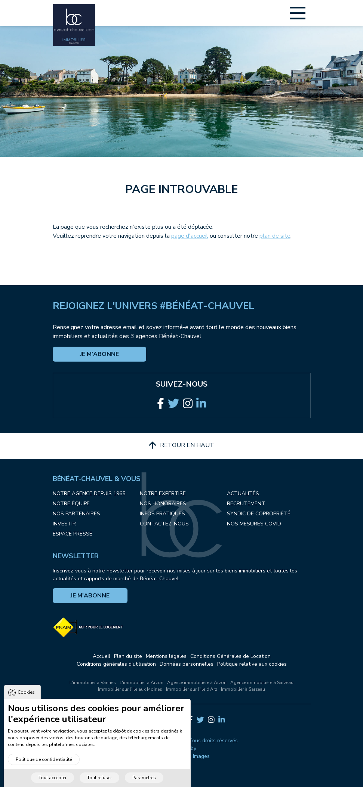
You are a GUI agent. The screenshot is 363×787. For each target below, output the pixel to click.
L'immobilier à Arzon (141, 682)
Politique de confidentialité (44, 769)
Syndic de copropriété (258, 513)
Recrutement (246, 503)
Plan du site (128, 656)
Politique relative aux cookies (252, 664)
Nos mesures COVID (254, 523)
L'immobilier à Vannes (93, 682)
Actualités (243, 493)
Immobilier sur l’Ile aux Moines (130, 689)
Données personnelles (186, 664)
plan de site (274, 236)
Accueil (101, 656)
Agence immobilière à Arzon (197, 682)
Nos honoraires (163, 503)
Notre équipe (71, 503)
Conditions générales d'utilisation (116, 664)
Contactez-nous (164, 523)
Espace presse (72, 533)
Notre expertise (163, 493)
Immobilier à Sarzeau (243, 689)
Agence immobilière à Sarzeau (261, 682)
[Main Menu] (297, 13)
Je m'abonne (99, 354)
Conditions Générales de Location (230, 656)
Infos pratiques (162, 513)
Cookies (26, 702)
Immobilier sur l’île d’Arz (191, 689)
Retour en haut (181, 445)
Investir (64, 523)
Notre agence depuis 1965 (89, 493)
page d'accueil (189, 236)
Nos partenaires (76, 513)
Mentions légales (166, 656)
